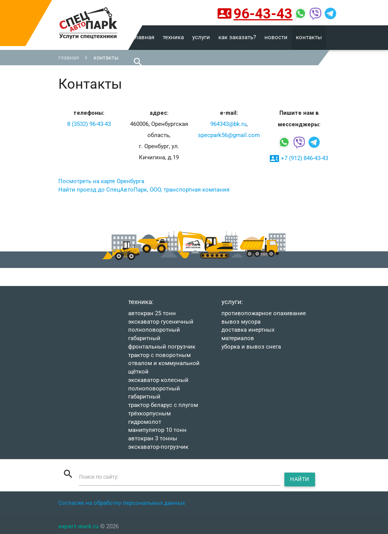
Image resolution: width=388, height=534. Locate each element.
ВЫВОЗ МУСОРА (241, 322)
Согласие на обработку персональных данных (121, 503)
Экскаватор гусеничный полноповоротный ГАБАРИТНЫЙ (160, 330)
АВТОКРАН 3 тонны (152, 438)
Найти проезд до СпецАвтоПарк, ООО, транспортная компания (143, 190)
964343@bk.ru (228, 124)
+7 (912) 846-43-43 (299, 158)
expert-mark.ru (78, 526)
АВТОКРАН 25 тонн (152, 313)
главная (143, 37)
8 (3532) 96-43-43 (89, 124)
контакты (309, 37)
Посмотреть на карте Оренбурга (101, 181)
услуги (201, 37)
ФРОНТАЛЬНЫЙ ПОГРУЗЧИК (161, 347)
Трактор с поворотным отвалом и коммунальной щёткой (164, 363)
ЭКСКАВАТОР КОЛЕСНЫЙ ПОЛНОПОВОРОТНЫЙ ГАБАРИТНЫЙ (158, 388)
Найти (300, 479)
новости (275, 37)
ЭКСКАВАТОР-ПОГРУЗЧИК (158, 447)
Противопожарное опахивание (263, 313)
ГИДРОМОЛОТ (144, 422)
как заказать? (237, 37)
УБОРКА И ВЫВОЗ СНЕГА (251, 347)
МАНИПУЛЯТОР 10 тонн (157, 430)
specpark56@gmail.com (229, 135)
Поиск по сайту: (101, 477)
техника (173, 37)
